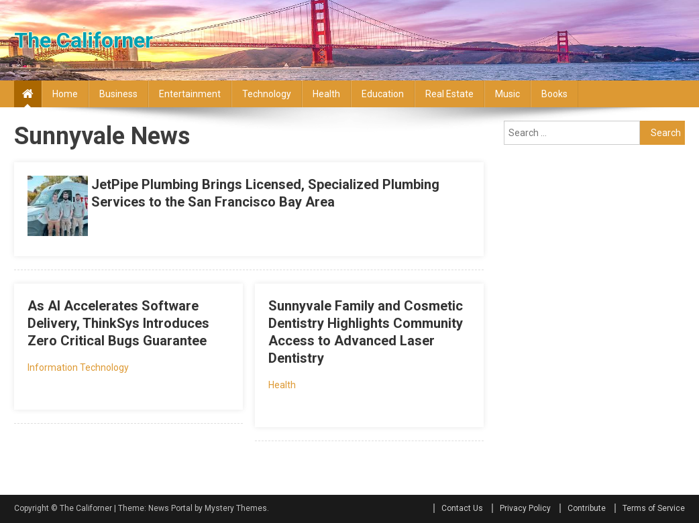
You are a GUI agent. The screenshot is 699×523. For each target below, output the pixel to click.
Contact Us (462, 508)
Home (65, 94)
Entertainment (190, 94)
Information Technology (78, 367)
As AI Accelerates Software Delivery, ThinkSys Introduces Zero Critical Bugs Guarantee (118, 323)
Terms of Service (654, 508)
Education (383, 94)
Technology (266, 94)
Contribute (587, 508)
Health (326, 94)
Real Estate (449, 94)
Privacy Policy (525, 508)
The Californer (83, 40)
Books (554, 94)
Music (507, 94)
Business (118, 94)
